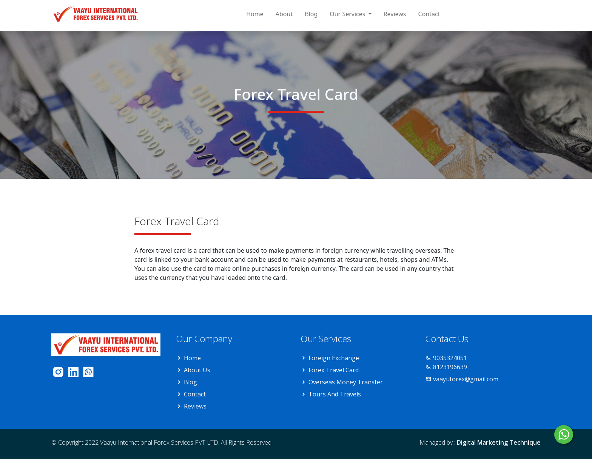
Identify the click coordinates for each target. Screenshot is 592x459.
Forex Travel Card (333, 370)
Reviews (395, 14)
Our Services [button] (348, 14)
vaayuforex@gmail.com (465, 379)
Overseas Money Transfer (345, 382)
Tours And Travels (334, 394)
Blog (311, 14)
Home (255, 14)
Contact (429, 14)
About (284, 14)
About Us (197, 370)
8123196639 (450, 367)
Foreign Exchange (333, 358)
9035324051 (450, 358)
